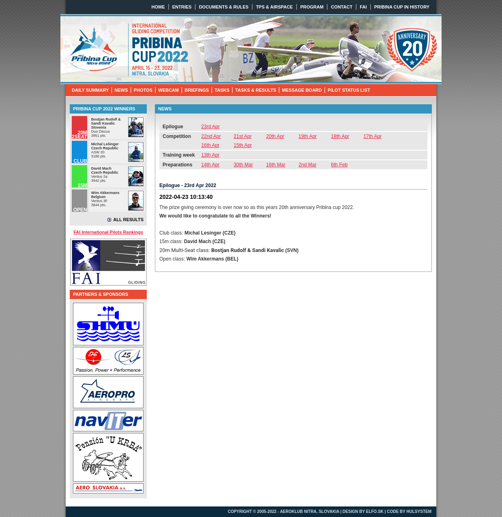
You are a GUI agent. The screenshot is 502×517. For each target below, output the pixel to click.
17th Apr (372, 136)
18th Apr (340, 136)
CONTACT (341, 6)
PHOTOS (143, 90)
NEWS (121, 90)
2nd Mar (307, 165)
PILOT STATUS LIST (349, 90)
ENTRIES (182, 6)
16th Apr (210, 145)
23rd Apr (210, 126)
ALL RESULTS (128, 219)
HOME (158, 6)
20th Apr (275, 136)
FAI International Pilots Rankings (108, 232)
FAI (363, 6)
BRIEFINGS (196, 90)
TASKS (222, 90)
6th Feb (339, 165)
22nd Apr (211, 136)
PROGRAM (311, 6)
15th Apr (243, 145)
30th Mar (243, 165)
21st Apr (242, 136)
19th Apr (307, 136)
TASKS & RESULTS (255, 90)
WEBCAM (168, 90)
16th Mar (275, 165)
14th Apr (210, 165)
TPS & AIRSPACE (274, 6)
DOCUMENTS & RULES (224, 6)
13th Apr (210, 155)
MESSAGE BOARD (302, 90)
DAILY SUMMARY (90, 90)
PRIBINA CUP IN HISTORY (401, 6)
